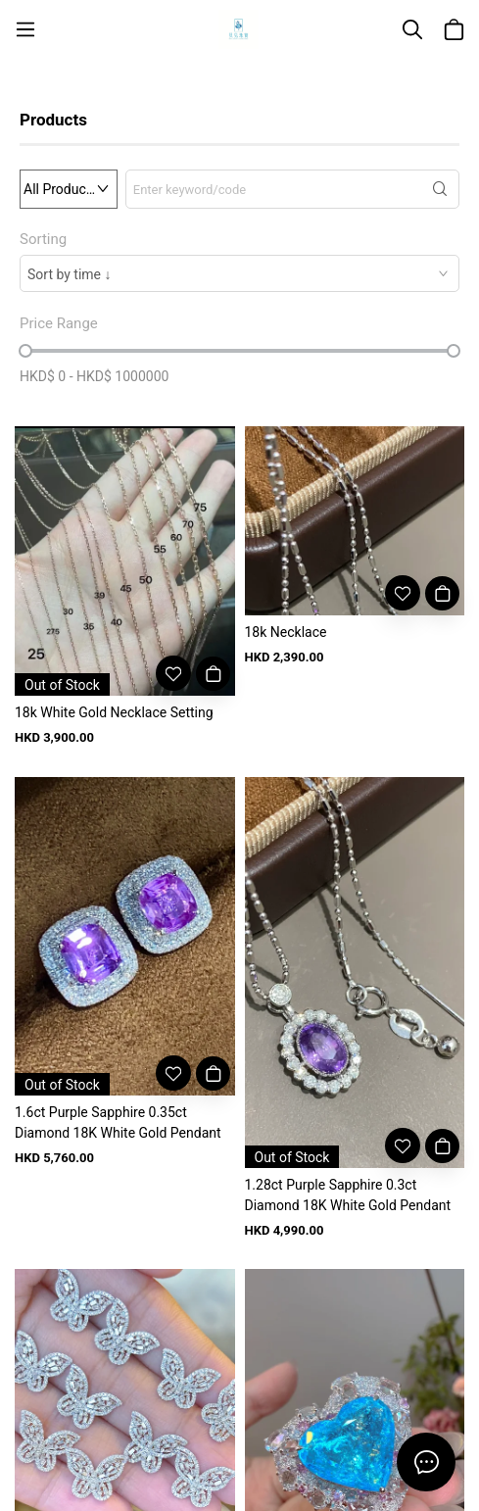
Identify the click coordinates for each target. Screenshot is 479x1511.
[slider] (25, 351)
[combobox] (239, 273)
